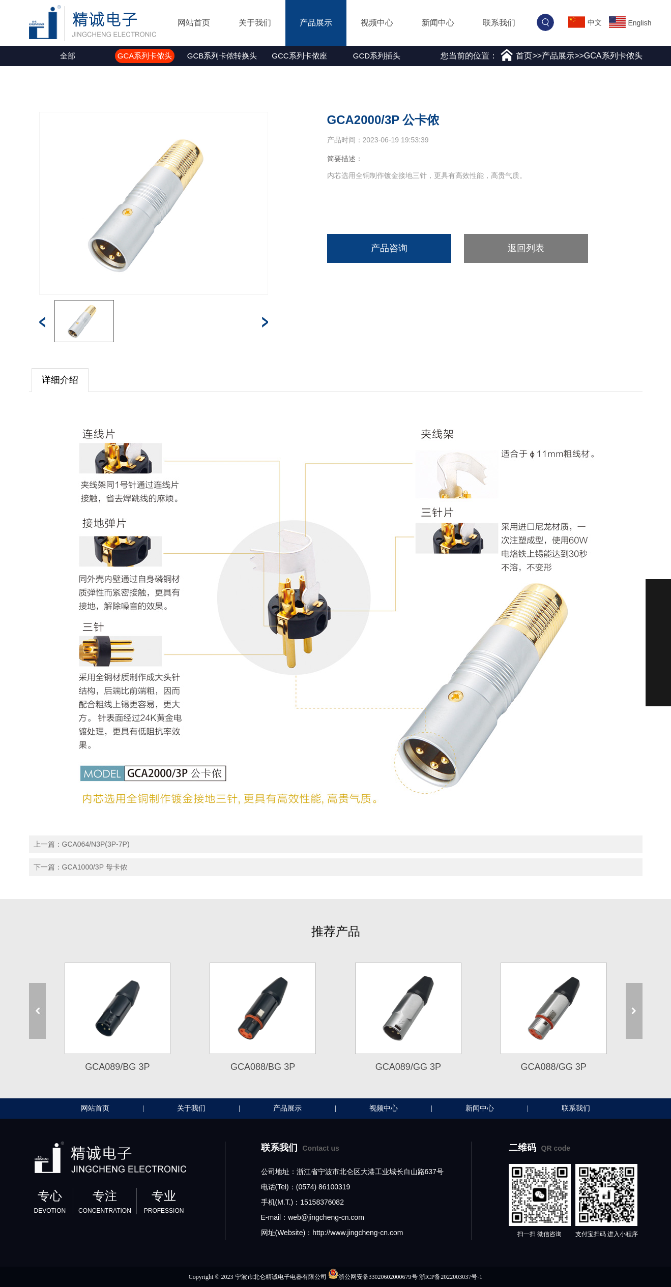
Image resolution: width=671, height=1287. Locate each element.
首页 (524, 55)
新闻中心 (438, 22)
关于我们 (255, 22)
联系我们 (499, 22)
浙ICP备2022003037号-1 (451, 1276)
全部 (67, 55)
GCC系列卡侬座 (299, 55)
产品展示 (316, 22)
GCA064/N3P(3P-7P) (96, 844)
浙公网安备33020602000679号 (378, 1276)
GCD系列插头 (376, 55)
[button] (31, 56)
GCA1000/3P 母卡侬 (94, 867)
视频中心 (377, 22)
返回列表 (526, 248)
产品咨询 (389, 248)
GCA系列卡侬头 (145, 55)
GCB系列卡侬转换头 (222, 55)
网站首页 (194, 22)
